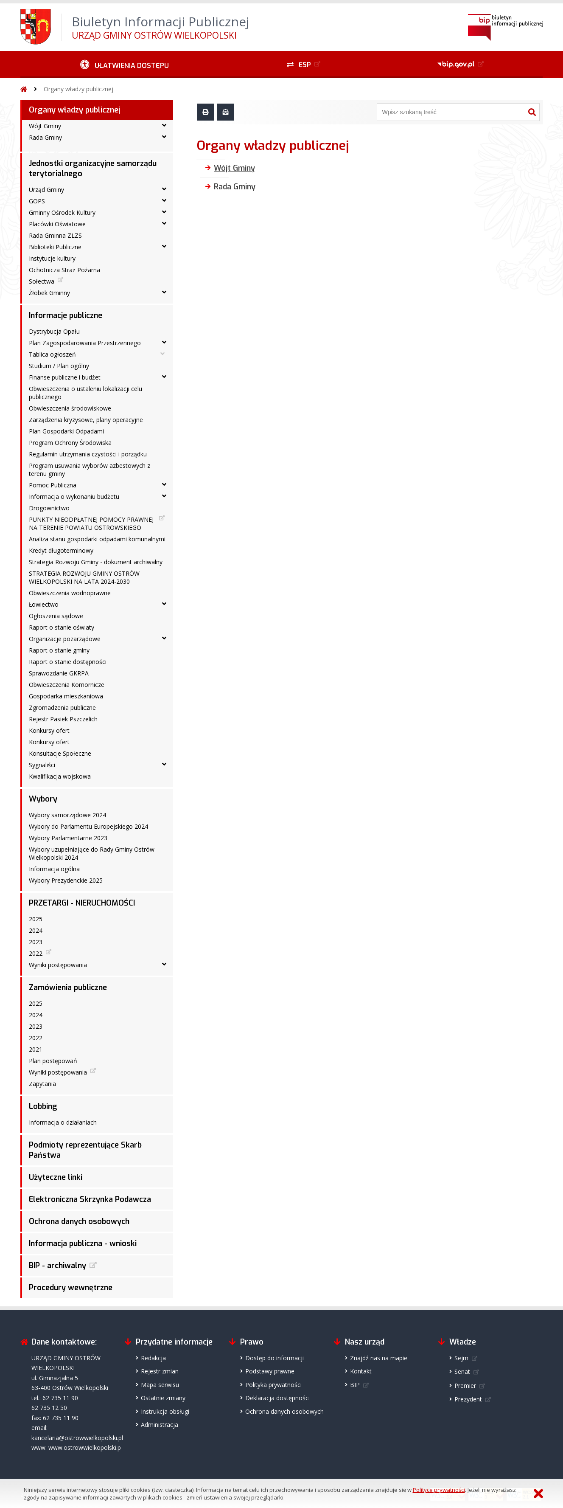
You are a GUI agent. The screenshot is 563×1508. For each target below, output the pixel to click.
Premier (465, 1385)
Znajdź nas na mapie (378, 1358)
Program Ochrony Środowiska (70, 443)
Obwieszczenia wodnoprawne (70, 593)
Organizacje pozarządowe (65, 639)
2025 (35, 919)
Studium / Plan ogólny (59, 366)
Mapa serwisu (160, 1385)
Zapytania (42, 1084)
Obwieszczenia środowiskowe (70, 408)
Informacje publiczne (65, 315)
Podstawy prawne (269, 1371)
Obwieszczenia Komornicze (66, 685)
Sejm (461, 1358)
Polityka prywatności (273, 1385)
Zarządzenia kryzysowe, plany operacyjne (86, 420)
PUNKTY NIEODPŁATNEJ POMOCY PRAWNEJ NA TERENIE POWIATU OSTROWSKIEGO (91, 523)
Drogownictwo (49, 508)
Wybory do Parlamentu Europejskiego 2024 (88, 826)
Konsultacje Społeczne (60, 753)
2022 (35, 953)
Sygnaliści (42, 765)
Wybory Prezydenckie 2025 (66, 880)
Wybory (43, 799)
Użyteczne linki (55, 1177)
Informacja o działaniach (63, 1122)
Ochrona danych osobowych (79, 1221)
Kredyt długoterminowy (61, 550)
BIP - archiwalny (57, 1265)
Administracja (159, 1425)
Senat (462, 1371)
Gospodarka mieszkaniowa (66, 696)
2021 (35, 1049)
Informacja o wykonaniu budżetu (74, 496)
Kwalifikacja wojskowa (60, 776)
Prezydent (468, 1399)
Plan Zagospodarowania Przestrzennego (85, 343)
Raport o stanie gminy (59, 650)
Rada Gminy (45, 137)
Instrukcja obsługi (165, 1411)
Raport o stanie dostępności (67, 662)
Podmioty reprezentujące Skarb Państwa (85, 1150)
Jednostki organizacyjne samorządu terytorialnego (93, 168)
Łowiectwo (44, 604)
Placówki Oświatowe (57, 224)
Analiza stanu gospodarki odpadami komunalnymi (97, 539)
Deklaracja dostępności (277, 1398)
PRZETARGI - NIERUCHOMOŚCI (82, 903)
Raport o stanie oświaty (61, 627)
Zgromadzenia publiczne (62, 707)
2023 (35, 942)
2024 (35, 930)
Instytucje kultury (52, 258)
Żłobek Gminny (49, 293)
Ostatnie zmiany (163, 1398)
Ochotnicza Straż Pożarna (64, 270)
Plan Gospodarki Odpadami (66, 431)
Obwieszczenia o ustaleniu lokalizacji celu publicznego (85, 393)
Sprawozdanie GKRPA (59, 673)
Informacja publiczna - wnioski (83, 1243)
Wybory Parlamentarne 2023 (68, 838)
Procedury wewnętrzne (70, 1288)
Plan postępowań (53, 1061)
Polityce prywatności (439, 1490)
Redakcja (153, 1358)
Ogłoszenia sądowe (56, 616)
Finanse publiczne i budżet (65, 377)
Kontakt (361, 1371)
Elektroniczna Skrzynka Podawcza (90, 1199)
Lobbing (43, 1106)
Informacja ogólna (54, 869)
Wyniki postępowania (58, 965)
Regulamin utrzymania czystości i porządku (88, 454)
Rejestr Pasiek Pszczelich (63, 719)
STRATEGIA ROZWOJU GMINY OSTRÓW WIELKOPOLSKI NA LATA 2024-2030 (84, 577)
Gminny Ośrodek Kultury (62, 212)
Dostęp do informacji (274, 1358)
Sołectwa (41, 281)
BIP (355, 1385)
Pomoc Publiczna (52, 485)
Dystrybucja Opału (54, 331)
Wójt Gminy (45, 126)
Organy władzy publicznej (78, 89)
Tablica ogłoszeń (52, 354)
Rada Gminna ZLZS (55, 235)
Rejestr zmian (160, 1371)
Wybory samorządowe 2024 (67, 815)
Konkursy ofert (49, 730)
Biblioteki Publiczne (55, 247)
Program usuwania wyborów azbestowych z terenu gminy (89, 469)
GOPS (37, 201)
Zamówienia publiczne (68, 987)
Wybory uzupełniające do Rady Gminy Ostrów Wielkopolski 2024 (91, 853)
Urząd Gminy (46, 190)
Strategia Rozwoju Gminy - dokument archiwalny (95, 562)
